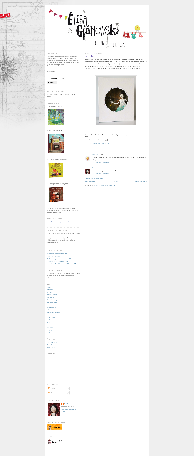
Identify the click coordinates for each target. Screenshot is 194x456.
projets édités (51, 317)
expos (49, 287)
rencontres (50, 327)
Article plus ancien (141, 181)
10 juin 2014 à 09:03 (100, 162)
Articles (51, 388)
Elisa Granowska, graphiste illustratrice (61, 222)
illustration (50, 290)
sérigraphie (50, 330)
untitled (105, 143)
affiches (49, 310)
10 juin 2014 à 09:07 (100, 174)
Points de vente (52, 302)
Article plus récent (90, 181)
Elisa (93, 168)
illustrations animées (53, 312)
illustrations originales (54, 300)
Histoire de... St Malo (53, 256)
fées (48, 322)
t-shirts (49, 332)
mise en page (51, 307)
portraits (49, 305)
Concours (50, 315)
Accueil (116, 181)
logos (48, 325)
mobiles (49, 292)
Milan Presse (51, 347)
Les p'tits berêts (52, 342)
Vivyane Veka (96, 154)
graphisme (50, 297)
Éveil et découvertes (53, 345)
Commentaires (54, 393)
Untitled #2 (89, 56)
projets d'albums (52, 295)
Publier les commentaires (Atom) (104, 185)
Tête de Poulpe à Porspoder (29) (57, 253)
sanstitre (97, 143)
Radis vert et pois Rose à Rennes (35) (59, 259)
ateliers (49, 320)
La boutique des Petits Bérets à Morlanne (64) (61, 264)
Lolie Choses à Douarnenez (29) (57, 261)
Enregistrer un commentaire (94, 178)
